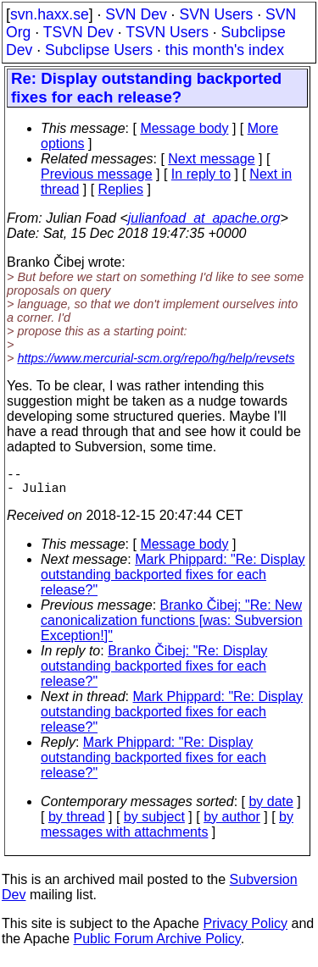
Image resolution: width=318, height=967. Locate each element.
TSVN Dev (78, 32)
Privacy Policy (245, 930)
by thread (76, 823)
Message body (184, 128)
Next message (211, 159)
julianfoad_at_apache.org (204, 218)
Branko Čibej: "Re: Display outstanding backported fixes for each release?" (154, 672)
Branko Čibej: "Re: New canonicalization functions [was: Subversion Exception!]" (172, 627)
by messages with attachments (167, 831)
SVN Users (216, 14)
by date (270, 808)
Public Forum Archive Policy (157, 945)
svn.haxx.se (49, 14)
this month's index (224, 49)
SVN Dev (135, 14)
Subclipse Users (99, 49)
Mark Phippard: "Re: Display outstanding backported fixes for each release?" (173, 581)
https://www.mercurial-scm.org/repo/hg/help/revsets (155, 358)
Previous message (97, 174)
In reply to (201, 174)
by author (232, 823)
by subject (154, 823)
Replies (120, 189)
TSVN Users (167, 32)
